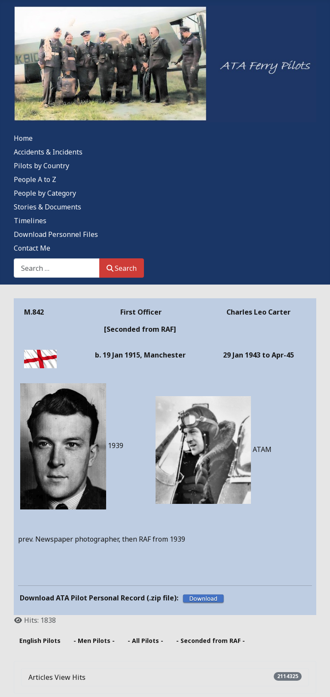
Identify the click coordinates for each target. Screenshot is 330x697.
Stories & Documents (47, 207)
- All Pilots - (145, 640)
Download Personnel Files (56, 234)
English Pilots (40, 640)
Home (23, 138)
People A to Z (35, 179)
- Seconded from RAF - (210, 640)
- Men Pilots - (94, 640)
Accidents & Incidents (48, 152)
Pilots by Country (41, 165)
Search (122, 268)
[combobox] (57, 268)
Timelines (30, 220)
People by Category (45, 193)
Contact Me (32, 248)
